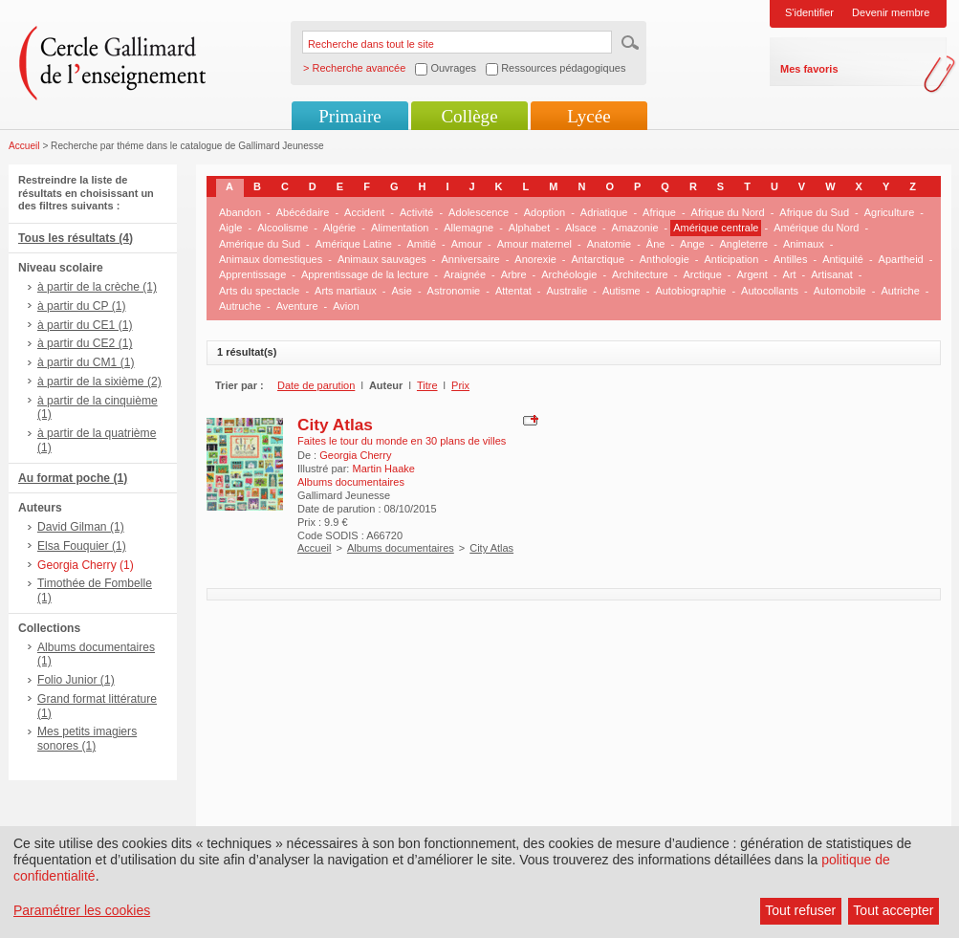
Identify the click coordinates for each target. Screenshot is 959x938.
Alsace (581, 227)
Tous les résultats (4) (75, 238)
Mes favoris (809, 69)
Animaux (803, 244)
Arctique (702, 274)
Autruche (240, 306)
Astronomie (454, 290)
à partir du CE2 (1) (84, 343)
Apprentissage (252, 274)
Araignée (465, 274)
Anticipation (731, 259)
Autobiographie (690, 290)
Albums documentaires (400, 548)
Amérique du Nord (816, 227)
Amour (466, 244)
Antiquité (842, 259)
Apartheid (901, 259)
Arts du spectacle (259, 290)
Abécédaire (303, 212)
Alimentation (400, 227)
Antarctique (597, 259)
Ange (692, 244)
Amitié (421, 244)
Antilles (790, 259)
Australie (567, 290)
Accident (364, 212)
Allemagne (468, 227)
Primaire (349, 116)
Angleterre (743, 244)
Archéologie (569, 274)
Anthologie (664, 259)
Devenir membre (890, 12)
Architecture (640, 274)
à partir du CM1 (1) (86, 362)
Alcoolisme (282, 227)
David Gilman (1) (80, 527)
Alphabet (529, 227)
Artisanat (831, 274)
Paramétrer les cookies (81, 910)
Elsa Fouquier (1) (81, 546)
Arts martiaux (346, 290)
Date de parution (316, 385)
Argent (751, 274)
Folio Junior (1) (76, 680)
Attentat (513, 290)
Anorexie (535, 259)
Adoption (544, 212)
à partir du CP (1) (81, 306)
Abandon (240, 212)
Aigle (230, 227)
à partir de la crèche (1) (97, 287)
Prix (460, 385)
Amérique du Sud (259, 244)
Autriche (900, 290)
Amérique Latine (354, 244)
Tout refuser (800, 910)
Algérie (339, 227)
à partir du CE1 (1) (84, 325)
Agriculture (889, 212)
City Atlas (335, 424)
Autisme (621, 290)
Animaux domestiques (270, 259)
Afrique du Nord (728, 212)
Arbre (514, 274)
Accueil (24, 146)
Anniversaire (471, 259)
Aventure (297, 306)
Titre (427, 385)
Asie (402, 290)
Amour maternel (534, 244)
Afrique (659, 212)
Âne (655, 244)
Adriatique (604, 212)
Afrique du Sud (814, 212)
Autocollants (769, 290)
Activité (416, 212)
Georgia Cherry (355, 455)
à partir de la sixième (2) (99, 381)
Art (789, 274)
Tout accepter (893, 910)
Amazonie (635, 227)
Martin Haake (383, 468)
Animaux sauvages (382, 259)
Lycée (588, 116)
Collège (469, 116)
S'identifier (809, 12)
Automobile (840, 290)
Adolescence (478, 212)
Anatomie (609, 244)
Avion (346, 306)
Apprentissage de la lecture (364, 274)
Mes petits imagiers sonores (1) (87, 739)
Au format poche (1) (72, 478)
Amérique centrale (715, 227)
